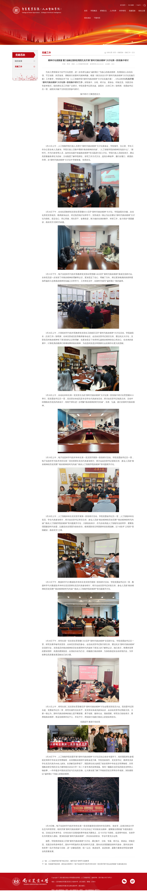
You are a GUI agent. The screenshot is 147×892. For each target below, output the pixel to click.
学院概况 (94, 11)
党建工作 (18, 67)
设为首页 (122, 5)
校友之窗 (142, 11)
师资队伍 (103, 11)
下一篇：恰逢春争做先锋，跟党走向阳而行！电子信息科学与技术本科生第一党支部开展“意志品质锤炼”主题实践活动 (84, 864)
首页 (85, 11)
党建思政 (132, 11)
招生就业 (87, 18)
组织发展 (18, 61)
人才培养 (113, 11)
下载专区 (97, 18)
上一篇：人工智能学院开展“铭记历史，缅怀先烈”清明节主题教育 (65, 861)
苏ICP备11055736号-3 (105, 877)
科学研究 (122, 11)
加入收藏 (131, 5)
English (139, 5)
